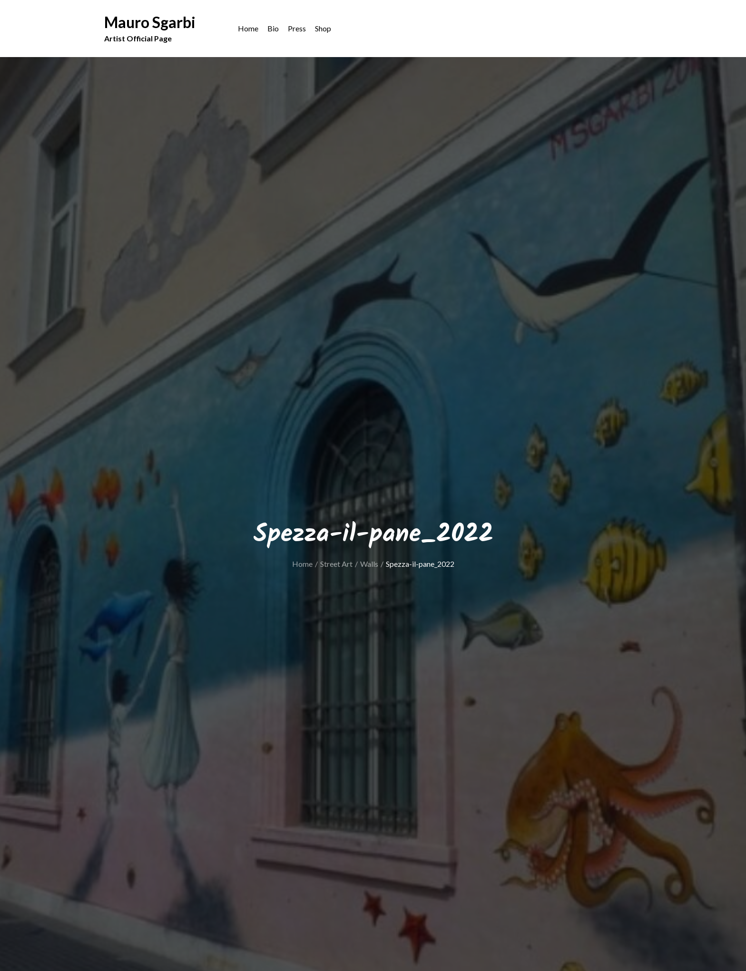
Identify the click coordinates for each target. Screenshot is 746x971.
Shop (323, 28)
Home (248, 28)
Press (297, 28)
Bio (273, 28)
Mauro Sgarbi (150, 22)
